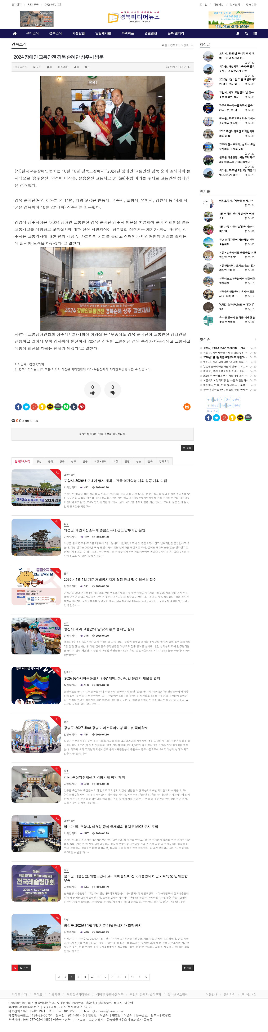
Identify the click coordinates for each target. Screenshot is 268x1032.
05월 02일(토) (53, 4)
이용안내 (212, 994)
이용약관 (54, 994)
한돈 (229, 405)
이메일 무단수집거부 (110, 994)
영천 (38, 461)
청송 (138, 461)
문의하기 (230, 994)
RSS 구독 (33, 4)
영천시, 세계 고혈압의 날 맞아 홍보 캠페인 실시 (229, 362)
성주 (73, 461)
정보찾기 (235, 4)
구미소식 (32, 33)
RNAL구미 (212, 411)
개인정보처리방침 (78, 994)
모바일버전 (249, 994)
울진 (127, 461)
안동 (85, 461)
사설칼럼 (78, 33)
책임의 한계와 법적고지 (145, 994)
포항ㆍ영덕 (100, 461)
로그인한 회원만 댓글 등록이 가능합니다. (102, 434)
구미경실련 (213, 405)
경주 (61, 461)
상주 (228, 399)
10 (132, 977)
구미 (209, 399)
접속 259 (251, 4)
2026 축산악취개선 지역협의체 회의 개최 (225, 375)
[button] (187, 448)
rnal (223, 405)
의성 (115, 461)
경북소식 (55, 33)
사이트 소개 (19, 994)
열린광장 (150, 33)
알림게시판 (103, 33)
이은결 (237, 405)
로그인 (203, 4)
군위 (50, 461)
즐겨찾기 (17, 4)
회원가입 (219, 4)
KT (222, 399)
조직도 (38, 994)
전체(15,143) (22, 461)
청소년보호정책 (178, 994)
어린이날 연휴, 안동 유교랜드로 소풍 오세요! (227, 385)
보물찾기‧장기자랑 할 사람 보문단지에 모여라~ (229, 380)
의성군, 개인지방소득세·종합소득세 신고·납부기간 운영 (233, 352)
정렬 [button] (187, 967)
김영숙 (235, 399)
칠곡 (150, 461)
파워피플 (127, 33)
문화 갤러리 (176, 33)
